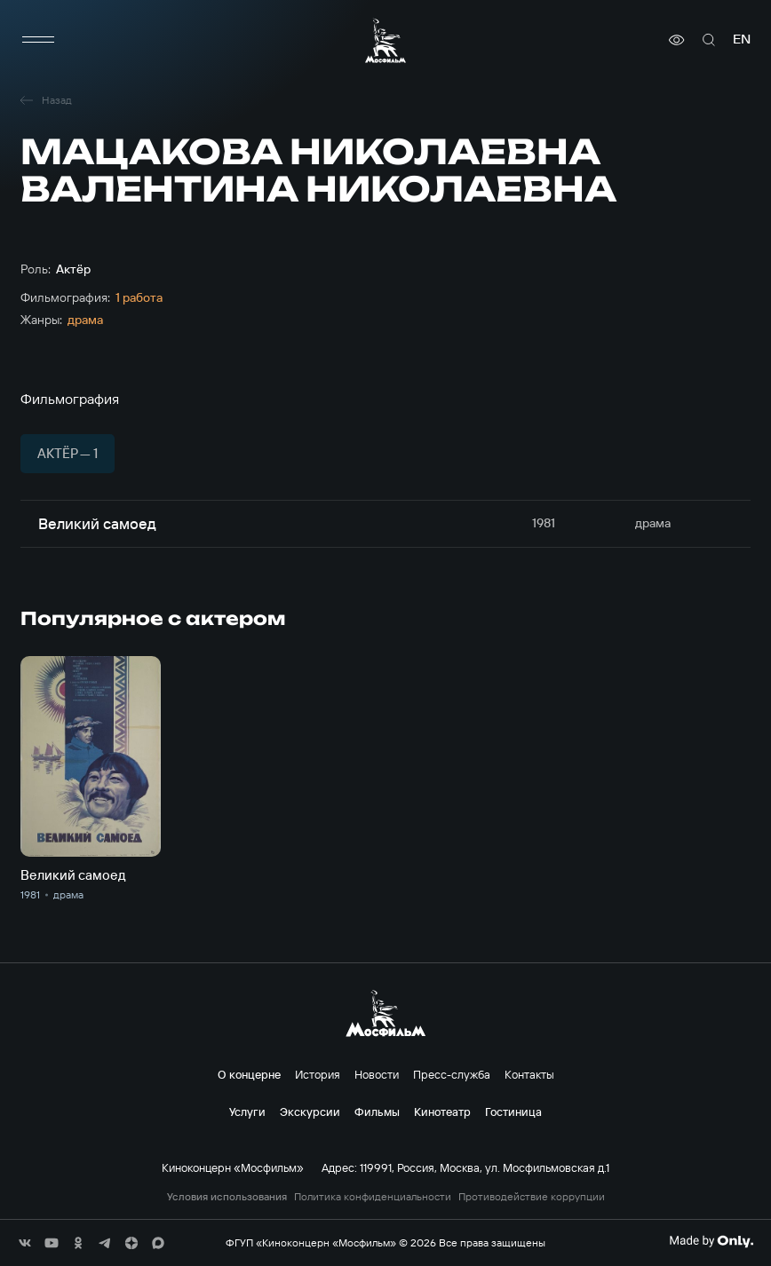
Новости (376, 1074)
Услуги (247, 1111)
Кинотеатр (442, 1111)
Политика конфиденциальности (372, 1197)
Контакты (529, 1074)
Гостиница (513, 1111)
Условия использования (227, 1197)
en (742, 39)
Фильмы (377, 1111)
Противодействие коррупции (531, 1197)
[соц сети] (25, 1243)
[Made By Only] (711, 1241)
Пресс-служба (451, 1074)
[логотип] (385, 40)
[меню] (38, 40)
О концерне (249, 1074)
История (317, 1074)
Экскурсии (310, 1111)
